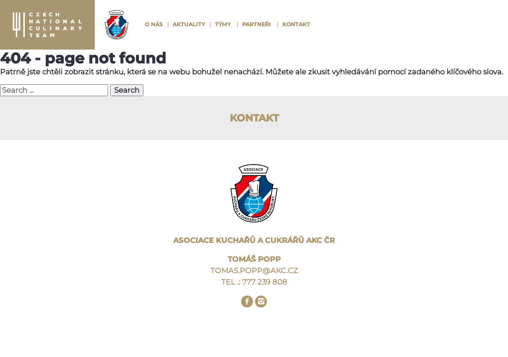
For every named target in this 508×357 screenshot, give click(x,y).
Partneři (256, 24)
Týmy (223, 24)
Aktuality (189, 24)
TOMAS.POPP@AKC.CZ (254, 270)
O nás (154, 24)
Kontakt (296, 24)
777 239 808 (264, 282)
